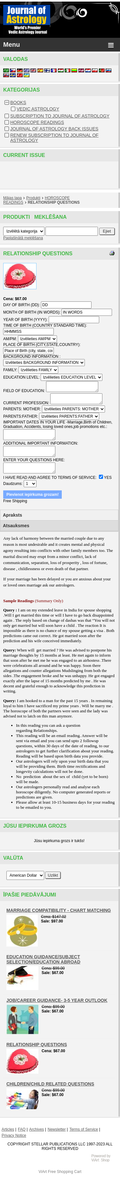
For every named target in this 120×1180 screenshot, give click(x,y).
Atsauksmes (16, 525)
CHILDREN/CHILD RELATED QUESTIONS (50, 1083)
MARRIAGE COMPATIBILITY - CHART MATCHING (58, 910)
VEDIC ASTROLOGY (38, 108)
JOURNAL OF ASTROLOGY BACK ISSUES (54, 128)
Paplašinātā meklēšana (23, 238)
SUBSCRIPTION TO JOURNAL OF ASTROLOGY (59, 116)
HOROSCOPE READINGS (37, 122)
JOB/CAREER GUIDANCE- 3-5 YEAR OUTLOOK (57, 1000)
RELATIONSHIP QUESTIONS (54, 202)
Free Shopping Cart (65, 1171)
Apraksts (12, 515)
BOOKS (18, 102)
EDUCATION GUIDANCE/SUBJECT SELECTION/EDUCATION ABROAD (43, 959)
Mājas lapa (12, 198)
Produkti (33, 198)
